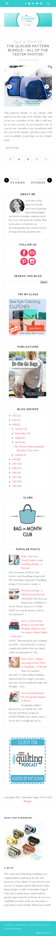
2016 (14, 468)
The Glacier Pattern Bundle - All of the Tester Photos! (28, 50)
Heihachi (18, 928)
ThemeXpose (21, 925)
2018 (14, 459)
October (19, 428)
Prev (9, 86)
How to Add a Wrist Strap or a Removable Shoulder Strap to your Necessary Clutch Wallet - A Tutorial (28, 629)
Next (47, 86)
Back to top (44, 933)
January (19, 454)
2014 (14, 477)
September (21, 433)
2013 (14, 481)
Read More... (13, 147)
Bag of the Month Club (28, 42)
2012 (14, 485)
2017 (14, 463)
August (18, 437)
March (18, 442)
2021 (14, 420)
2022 (14, 415)
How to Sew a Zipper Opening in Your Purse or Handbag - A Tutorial (33, 662)
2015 (14, 472)
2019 (14, 424)
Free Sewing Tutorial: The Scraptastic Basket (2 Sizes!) (33, 697)
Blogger (28, 801)
